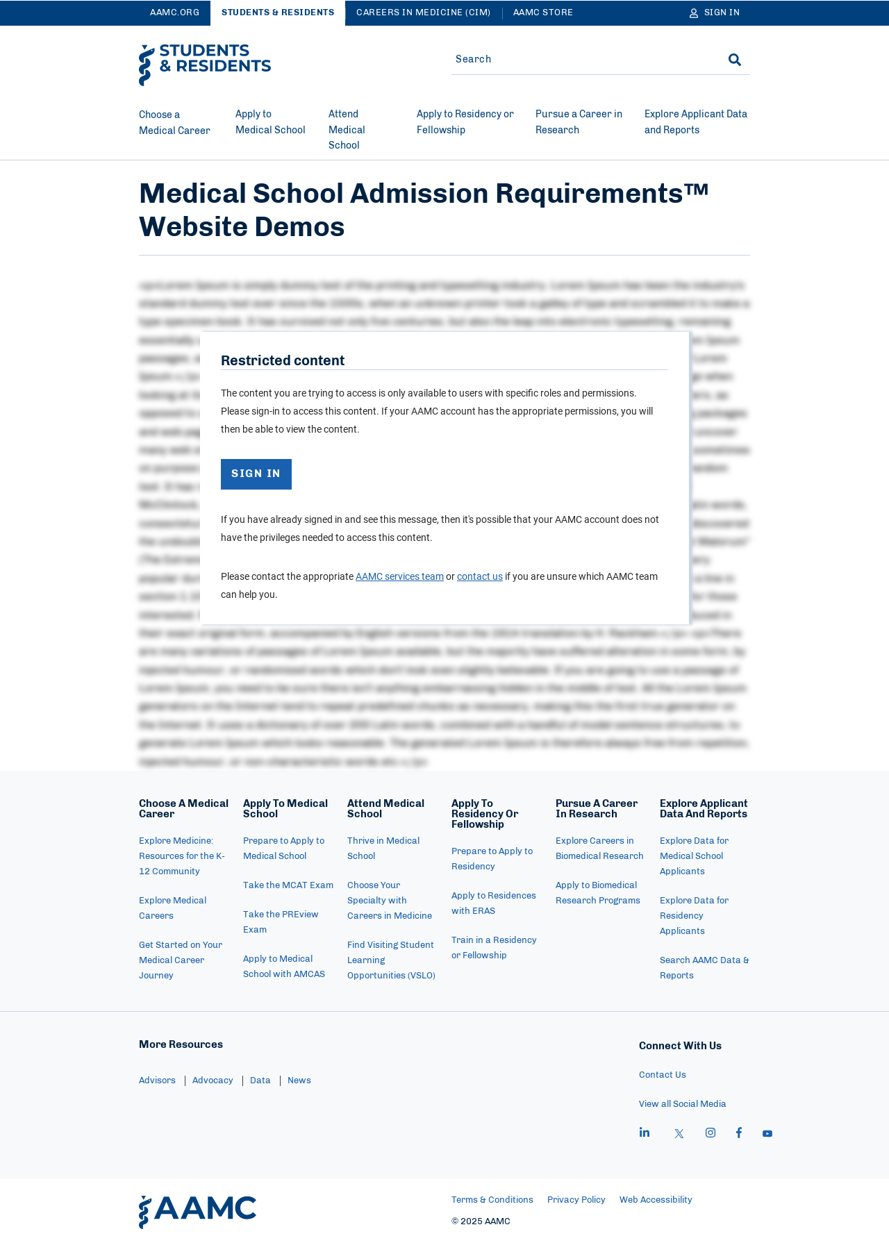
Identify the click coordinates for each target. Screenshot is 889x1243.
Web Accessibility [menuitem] (656, 1200)
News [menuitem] (299, 1080)
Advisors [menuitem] (157, 1080)
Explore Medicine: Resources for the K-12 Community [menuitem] (182, 856)
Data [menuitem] (260, 1080)
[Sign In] (715, 13)
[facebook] (739, 1134)
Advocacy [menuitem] (212, 1080)
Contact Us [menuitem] (662, 1075)
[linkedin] (644, 1134)
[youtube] (767, 1134)
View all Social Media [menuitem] (682, 1104)
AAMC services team (400, 577)
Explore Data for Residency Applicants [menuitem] (694, 916)
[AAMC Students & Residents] (205, 65)
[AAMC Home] (197, 1212)
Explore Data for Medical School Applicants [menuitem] (694, 856)
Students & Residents (278, 12)
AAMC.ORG (174, 12)
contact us (480, 577)
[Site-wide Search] (578, 59)
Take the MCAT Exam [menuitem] (288, 885)
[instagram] (710, 1134)
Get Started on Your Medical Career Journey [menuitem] (180, 961)
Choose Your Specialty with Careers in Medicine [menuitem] (389, 901)
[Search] (735, 59)
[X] (679, 1134)
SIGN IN (257, 475)
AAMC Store (543, 12)
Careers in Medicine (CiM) (423, 12)
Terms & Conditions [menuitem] (492, 1200)
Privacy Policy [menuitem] (576, 1200)
